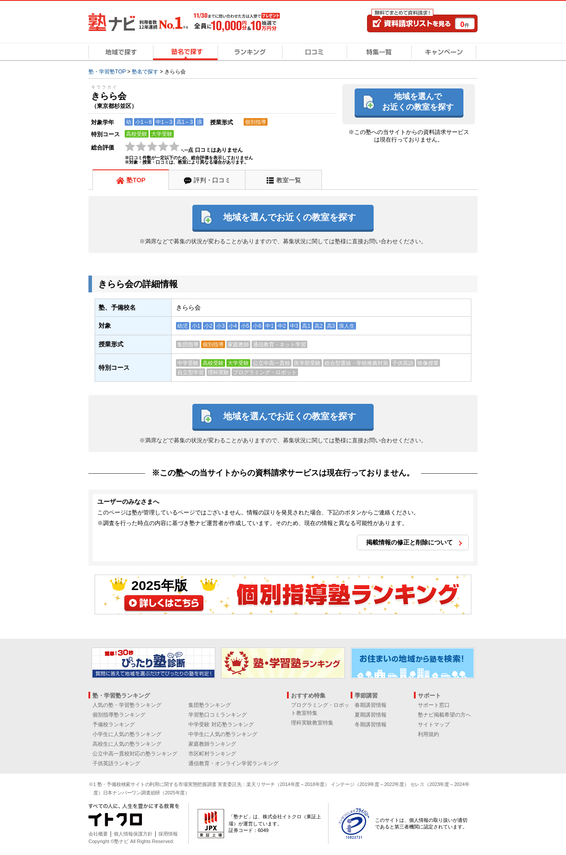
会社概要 (98, 833)
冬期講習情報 (370, 724)
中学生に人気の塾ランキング (222, 734)
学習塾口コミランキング (217, 715)
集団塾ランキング (209, 705)
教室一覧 (288, 180)
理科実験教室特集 (312, 723)
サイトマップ (434, 724)
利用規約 (428, 734)
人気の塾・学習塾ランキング (126, 705)
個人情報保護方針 (133, 833)
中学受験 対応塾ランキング (220, 724)
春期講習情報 (370, 705)
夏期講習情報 (370, 715)
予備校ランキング (113, 724)
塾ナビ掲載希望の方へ (444, 715)
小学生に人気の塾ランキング (126, 734)
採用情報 (168, 833)
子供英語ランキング (116, 763)
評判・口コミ (212, 180)
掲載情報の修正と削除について (409, 542)
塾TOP (135, 180)
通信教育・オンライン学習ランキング (233, 763)
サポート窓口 (434, 705)
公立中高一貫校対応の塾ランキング (134, 754)
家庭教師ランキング (212, 744)
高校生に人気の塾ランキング (126, 744)
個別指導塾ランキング (118, 715)
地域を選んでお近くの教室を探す (418, 101)
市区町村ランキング (212, 754)
